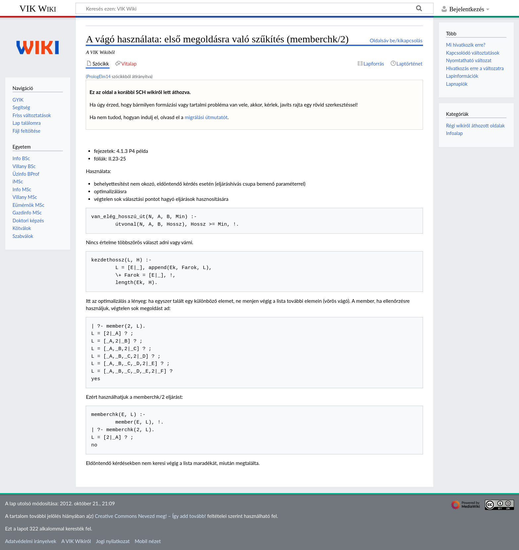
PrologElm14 (99, 76)
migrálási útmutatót (206, 117)
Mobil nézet (148, 541)
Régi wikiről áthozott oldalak (475, 125)
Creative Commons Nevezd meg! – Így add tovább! (150, 516)
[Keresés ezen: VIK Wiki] (254, 8)
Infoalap (454, 133)
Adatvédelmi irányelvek (30, 541)
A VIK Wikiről (76, 541)
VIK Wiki (38, 8)
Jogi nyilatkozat (113, 541)
